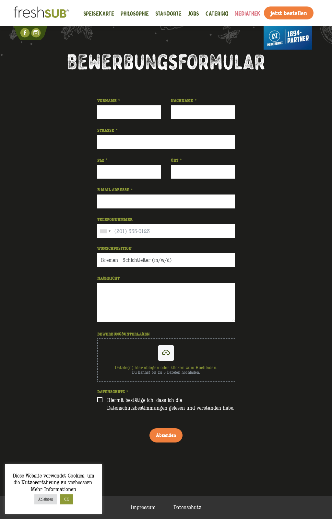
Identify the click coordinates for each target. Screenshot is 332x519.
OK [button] (66, 499)
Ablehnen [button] (45, 499)
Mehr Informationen (53, 489)
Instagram (36, 32)
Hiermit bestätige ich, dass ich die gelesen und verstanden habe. (170, 404)
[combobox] (105, 231)
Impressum (143, 507)
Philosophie (135, 13)
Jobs (193, 13)
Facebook (25, 32)
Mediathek (248, 13)
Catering (217, 13)
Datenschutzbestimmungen (137, 408)
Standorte (168, 13)
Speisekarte (98, 13)
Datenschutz (187, 507)
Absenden (166, 435)
